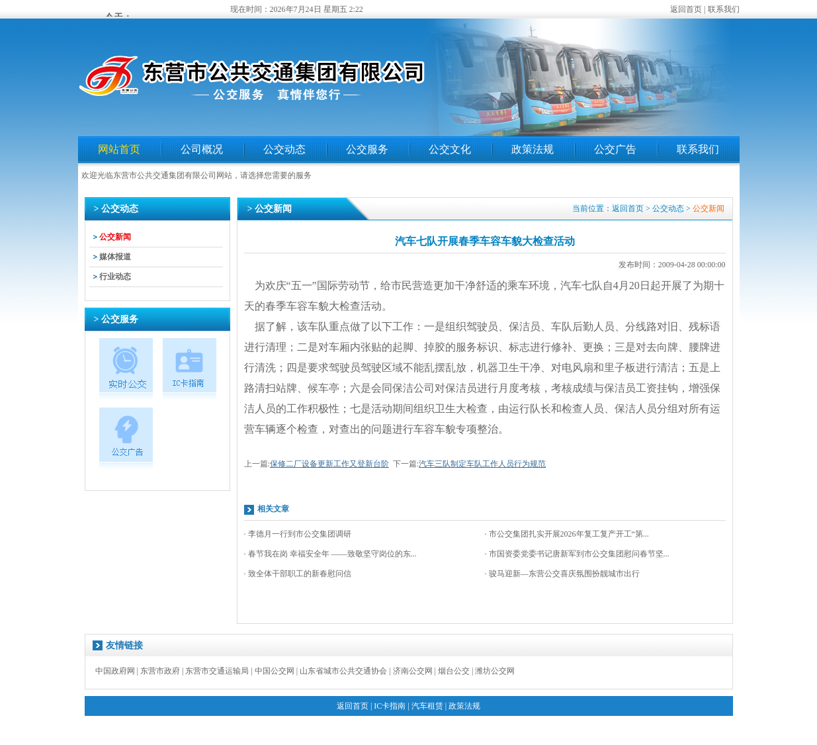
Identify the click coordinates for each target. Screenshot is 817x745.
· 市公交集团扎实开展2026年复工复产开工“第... (567, 534)
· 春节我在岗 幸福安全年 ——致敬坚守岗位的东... (330, 553)
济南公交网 (413, 671)
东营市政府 (160, 671)
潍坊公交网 (495, 671)
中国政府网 (115, 671)
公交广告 (615, 149)
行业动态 (115, 276)
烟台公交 (454, 671)
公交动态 (284, 149)
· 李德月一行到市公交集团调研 (297, 534)
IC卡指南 (390, 706)
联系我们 (724, 9)
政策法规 (532, 149)
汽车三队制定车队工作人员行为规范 (482, 463)
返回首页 (686, 9)
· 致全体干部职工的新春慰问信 (297, 573)
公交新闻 (115, 236)
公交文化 (450, 149)
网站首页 (119, 149)
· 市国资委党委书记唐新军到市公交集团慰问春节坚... (577, 553)
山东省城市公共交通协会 (343, 671)
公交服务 (367, 149)
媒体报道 (115, 256)
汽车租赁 (427, 706)
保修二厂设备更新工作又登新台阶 (329, 463)
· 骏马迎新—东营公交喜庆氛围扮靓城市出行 (562, 573)
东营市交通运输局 (217, 671)
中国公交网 (274, 671)
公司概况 (202, 149)
